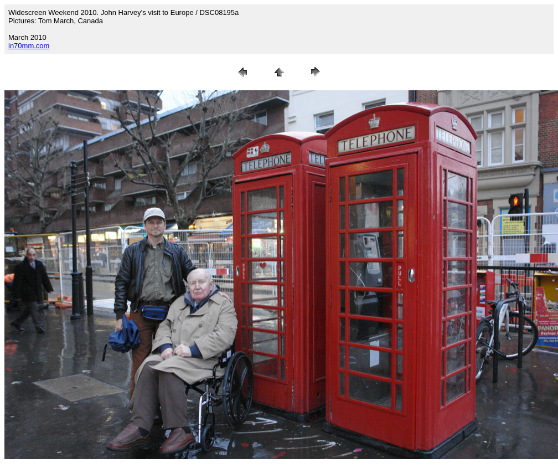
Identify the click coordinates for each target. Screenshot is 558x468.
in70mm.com (28, 46)
